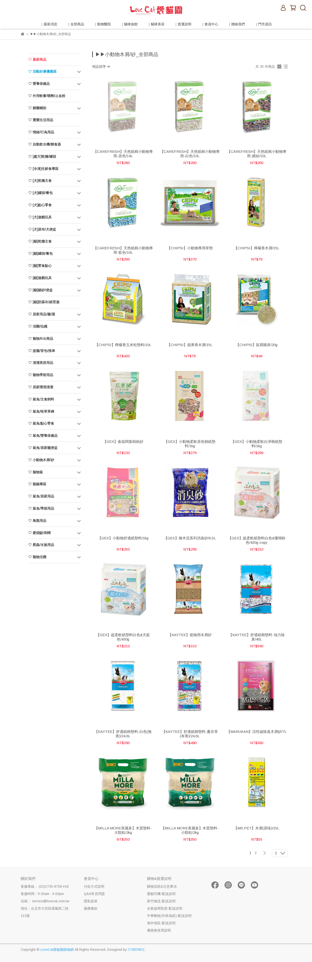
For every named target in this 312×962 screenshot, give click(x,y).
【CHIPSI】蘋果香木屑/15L (190, 345)
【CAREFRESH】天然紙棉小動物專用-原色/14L (123, 153)
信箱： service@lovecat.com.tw (45, 901)
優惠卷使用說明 (159, 930)
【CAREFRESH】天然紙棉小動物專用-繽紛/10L (256, 153)
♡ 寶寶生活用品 (40, 120)
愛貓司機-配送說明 (161, 894)
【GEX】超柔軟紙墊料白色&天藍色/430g (123, 637)
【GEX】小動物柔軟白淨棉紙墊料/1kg (256, 443)
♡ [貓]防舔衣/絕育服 (43, 302)
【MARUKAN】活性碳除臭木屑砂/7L (257, 731)
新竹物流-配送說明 (161, 901)
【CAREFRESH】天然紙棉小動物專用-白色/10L (190, 153)
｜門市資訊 (263, 24)
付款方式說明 (94, 886)
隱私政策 (91, 901)
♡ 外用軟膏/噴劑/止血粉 (46, 96)
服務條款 (91, 908)
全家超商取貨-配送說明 (164, 908)
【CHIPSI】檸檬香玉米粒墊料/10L (123, 345)
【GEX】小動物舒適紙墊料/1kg (123, 538)
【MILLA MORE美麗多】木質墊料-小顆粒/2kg (190, 830)
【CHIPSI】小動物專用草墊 (190, 248)
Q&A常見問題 (94, 894)
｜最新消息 (48, 24)
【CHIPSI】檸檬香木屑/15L (256, 248)
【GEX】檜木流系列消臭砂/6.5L (190, 538)
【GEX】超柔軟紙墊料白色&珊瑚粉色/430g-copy (256, 540)
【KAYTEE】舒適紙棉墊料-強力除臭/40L (257, 637)
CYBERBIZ (136, 950)
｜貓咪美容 (156, 24)
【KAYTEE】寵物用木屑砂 (190, 635)
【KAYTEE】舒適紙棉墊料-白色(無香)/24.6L (123, 733)
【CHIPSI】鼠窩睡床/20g (256, 345)
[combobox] (101, 66)
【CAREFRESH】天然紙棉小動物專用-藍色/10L (123, 250)
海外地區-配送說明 (161, 923)
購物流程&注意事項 (162, 886)
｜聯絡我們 (236, 24)
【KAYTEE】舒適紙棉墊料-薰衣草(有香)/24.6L (190, 733)
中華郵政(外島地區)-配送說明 (169, 916)
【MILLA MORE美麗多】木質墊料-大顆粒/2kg (123, 830)
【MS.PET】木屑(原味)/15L (256, 828)
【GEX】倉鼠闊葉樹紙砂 (123, 441)
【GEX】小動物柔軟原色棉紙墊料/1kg (189, 443)
